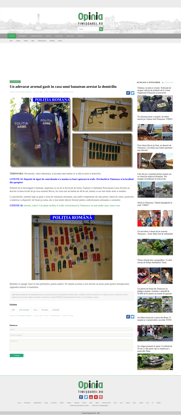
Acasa (11, 36)
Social (46, 403)
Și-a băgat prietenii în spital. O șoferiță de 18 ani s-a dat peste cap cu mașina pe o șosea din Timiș (154, 348)
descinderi (45, 310)
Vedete (141, 403)
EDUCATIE (70, 36)
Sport (32, 41)
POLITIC (80, 36)
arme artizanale (24, 310)
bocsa (35, 310)
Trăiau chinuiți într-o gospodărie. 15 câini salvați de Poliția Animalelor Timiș (154, 261)
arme (13, 310)
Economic (54, 403)
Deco (134, 403)
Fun (147, 403)
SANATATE (59, 36)
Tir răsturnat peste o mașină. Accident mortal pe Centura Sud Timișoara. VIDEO (154, 118)
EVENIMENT (22, 36)
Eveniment (27, 403)
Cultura (18, 41)
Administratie (37, 403)
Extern (60, 41)
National (52, 41)
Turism (26, 41)
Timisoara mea (42, 41)
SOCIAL (48, 36)
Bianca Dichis (25, 92)
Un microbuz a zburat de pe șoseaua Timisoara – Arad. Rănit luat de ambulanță (155, 232)
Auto (121, 403)
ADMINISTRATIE (36, 36)
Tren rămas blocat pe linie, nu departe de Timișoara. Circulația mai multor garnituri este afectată (154, 147)
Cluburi (158, 403)
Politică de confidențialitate (100, 405)
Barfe (97, 403)
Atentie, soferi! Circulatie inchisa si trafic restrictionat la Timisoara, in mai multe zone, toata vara (72, 205)
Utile (11, 41)
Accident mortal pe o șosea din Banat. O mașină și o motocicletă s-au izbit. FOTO (154, 318)
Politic (62, 403)
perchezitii (56, 310)
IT (152, 403)
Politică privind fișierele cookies (79, 405)
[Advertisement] (90, 60)
